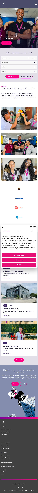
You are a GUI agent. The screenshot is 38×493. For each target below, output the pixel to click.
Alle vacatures (4, 434)
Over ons (5, 490)
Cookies (26, 490)
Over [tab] (31, 231)
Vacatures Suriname (5, 460)
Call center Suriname (5, 432)
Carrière (3, 471)
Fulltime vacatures (5, 446)
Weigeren (19, 264)
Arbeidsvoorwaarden (13, 490)
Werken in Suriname (5, 455)
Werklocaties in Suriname (6, 462)
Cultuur (2, 474)
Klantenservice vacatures (6, 429)
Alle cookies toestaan (19, 255)
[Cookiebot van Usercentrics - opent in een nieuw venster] (30, 227)
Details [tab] (19, 231)
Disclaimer (32, 490)
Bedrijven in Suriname (5, 457)
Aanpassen (19, 259)
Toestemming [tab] (6, 231)
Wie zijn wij (3, 469)
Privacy (21, 490)
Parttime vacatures (5, 448)
